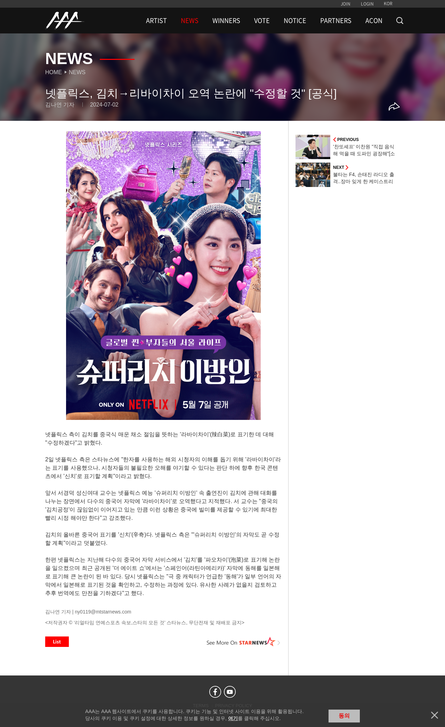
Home (53, 72)
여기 (233, 718)
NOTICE (295, 20)
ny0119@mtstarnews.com (103, 612)
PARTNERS (335, 20)
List (57, 641)
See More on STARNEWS (244, 641)
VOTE (262, 20)
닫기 (434, 715)
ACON (373, 20)
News (77, 72)
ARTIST (156, 20)
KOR (388, 3)
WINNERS (226, 20)
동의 (344, 716)
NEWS (190, 20)
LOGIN (367, 4)
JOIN (345, 4)
